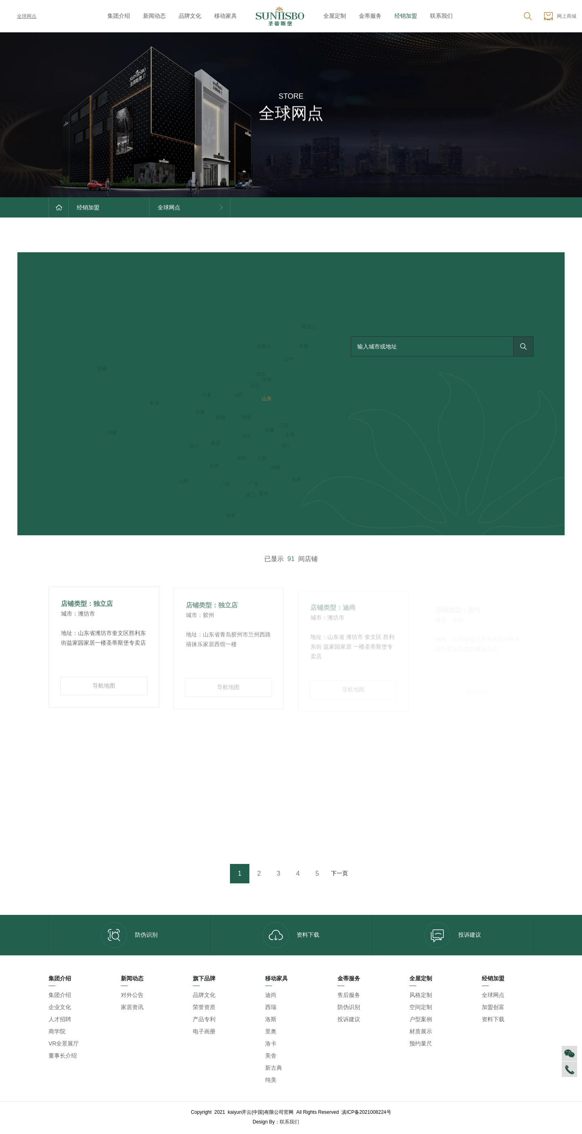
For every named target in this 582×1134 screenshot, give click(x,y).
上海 (290, 434)
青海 (154, 403)
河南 (246, 417)
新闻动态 (154, 16)
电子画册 (204, 1031)
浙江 (286, 446)
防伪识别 (129, 935)
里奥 (270, 1031)
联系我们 (441, 16)
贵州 (214, 466)
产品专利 (204, 1019)
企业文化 (59, 1007)
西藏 (112, 433)
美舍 (270, 1055)
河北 (255, 386)
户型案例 (420, 1019)
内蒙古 (264, 347)
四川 (194, 447)
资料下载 (291, 935)
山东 (267, 399)
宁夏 (207, 395)
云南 (183, 481)
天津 (267, 380)
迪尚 (270, 995)
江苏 (284, 426)
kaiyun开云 (314, 1122)
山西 (238, 395)
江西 (262, 459)
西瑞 (270, 1007)
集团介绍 (119, 16)
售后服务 (348, 995)
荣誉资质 (204, 1007)
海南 (230, 516)
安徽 (269, 430)
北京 (261, 374)
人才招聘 (59, 1019)
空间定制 (420, 1007)
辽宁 (289, 360)
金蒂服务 (370, 16)
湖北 (246, 436)
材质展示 (420, 1031)
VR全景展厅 (63, 1043)
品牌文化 (190, 16)
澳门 (250, 495)
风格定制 (420, 995)
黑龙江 (309, 327)
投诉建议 (452, 935)
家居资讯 (132, 1007)
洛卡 (270, 1043)
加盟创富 (493, 1007)
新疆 (102, 369)
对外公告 (132, 995)
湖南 (241, 458)
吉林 (303, 346)
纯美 (270, 1080)
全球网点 (21, 16)
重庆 (216, 443)
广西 (225, 484)
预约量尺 (420, 1043)
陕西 (221, 418)
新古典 (273, 1067)
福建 (275, 468)
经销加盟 (405, 16)
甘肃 (200, 412)
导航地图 (104, 688)
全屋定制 (334, 16)
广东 (254, 484)
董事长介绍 (62, 1055)
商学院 (56, 1031)
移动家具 (225, 16)
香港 (263, 494)
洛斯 (270, 1019)
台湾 (296, 480)
